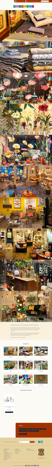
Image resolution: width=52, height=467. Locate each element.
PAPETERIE (10, 384)
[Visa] (26, 464)
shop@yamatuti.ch (41, 456)
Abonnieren (32, 440)
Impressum (6, 457)
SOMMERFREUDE (25, 384)
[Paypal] (38, 464)
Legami (34, 427)
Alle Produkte (17, 448)
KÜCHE (25, 356)
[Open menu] (37, 6)
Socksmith (32, 429)
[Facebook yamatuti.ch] (39, 440)
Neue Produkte (18, 449)
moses (44, 427)
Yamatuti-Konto (22, 333)
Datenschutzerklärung (8, 456)
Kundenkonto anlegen (31, 448)
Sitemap (5, 458)
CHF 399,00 (9, 408)
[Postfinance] (32, 464)
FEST (10, 370)
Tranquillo (37, 429)
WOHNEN (10, 356)
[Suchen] (45, 1)
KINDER (25, 370)
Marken (16, 450)
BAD (40, 356)
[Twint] (35, 464)
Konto (33, 1)
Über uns (5, 449)
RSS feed (17, 451)
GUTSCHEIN (40, 384)
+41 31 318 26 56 (41, 455)
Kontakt (5, 448)
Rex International (22, 429)
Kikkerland (30, 427)
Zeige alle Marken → (22, 432)
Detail (7, 410)
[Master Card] (29, 464)
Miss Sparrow (39, 427)
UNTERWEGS (39, 370)
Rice (27, 429)
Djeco (20, 427)
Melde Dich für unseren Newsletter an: (11, 440)
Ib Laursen (24, 427)
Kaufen (11, 410)
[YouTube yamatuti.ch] (42, 440)
